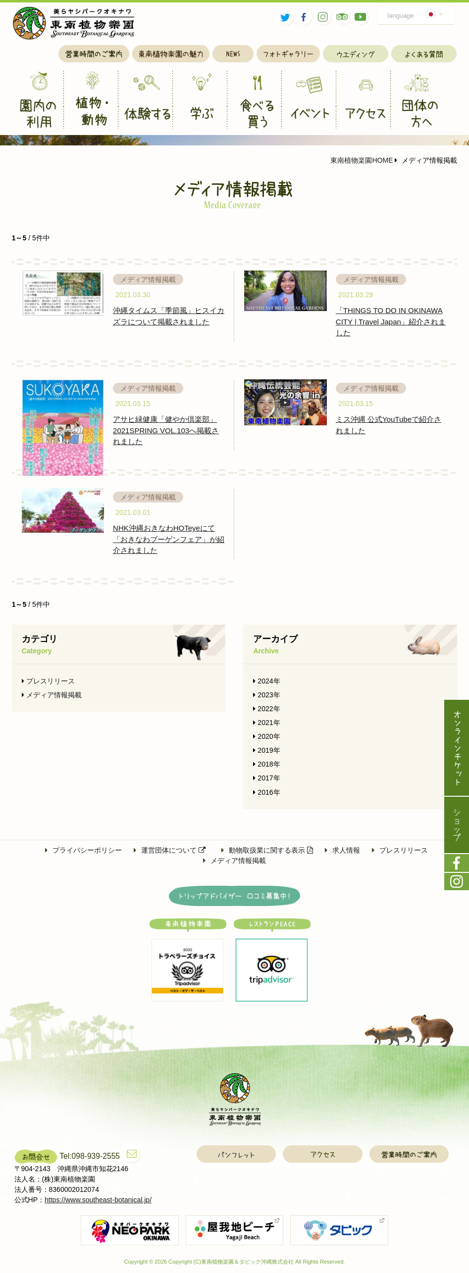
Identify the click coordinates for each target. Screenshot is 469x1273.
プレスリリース (48, 681)
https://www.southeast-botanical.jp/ (98, 1200)
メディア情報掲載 (52, 695)
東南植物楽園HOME (361, 160)
